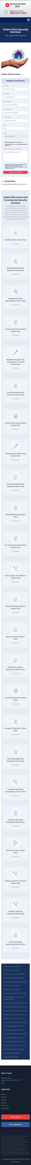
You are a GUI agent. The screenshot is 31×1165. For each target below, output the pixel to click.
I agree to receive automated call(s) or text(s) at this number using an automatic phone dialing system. (16, 166)
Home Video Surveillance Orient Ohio (15, 577)
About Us (3, 1097)
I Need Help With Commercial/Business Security (16, 145)
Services (3, 1103)
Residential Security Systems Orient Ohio (15, 270)
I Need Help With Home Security (14, 142)
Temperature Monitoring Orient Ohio (15, 455)
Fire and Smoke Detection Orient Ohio (15, 547)
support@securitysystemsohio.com (15, 184)
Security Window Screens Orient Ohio (15, 331)
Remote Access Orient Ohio (15, 852)
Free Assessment (15, 1124)
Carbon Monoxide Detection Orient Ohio (15, 822)
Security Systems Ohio (15, 1159)
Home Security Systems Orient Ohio (15, 608)
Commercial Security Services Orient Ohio (15, 394)
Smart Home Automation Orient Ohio (15, 425)
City (4, 125)
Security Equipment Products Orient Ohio (15, 761)
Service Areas (14, 35)
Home (7, 35)
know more (15, 245)
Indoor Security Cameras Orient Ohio (15, 883)
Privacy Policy (5, 1108)
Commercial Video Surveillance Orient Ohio (15, 791)
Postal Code (6, 117)
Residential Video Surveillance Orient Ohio (15, 300)
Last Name (6, 94)
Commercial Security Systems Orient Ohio (15, 486)
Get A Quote (15, 1117)
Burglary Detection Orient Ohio (15, 730)
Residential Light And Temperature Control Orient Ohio (15, 362)
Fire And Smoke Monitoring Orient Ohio (15, 944)
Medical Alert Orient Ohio (15, 241)
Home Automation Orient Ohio (15, 700)
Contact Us (4, 1105)
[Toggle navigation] (28, 20)
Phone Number (7, 109)
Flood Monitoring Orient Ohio (15, 516)
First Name (6, 86)
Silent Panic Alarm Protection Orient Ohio (15, 669)
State (4, 133)
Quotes (3, 1100)
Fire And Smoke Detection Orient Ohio (14, 1030)
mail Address (7, 101)
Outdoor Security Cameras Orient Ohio (16, 913)
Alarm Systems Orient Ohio (15, 639)
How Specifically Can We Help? (12, 149)
